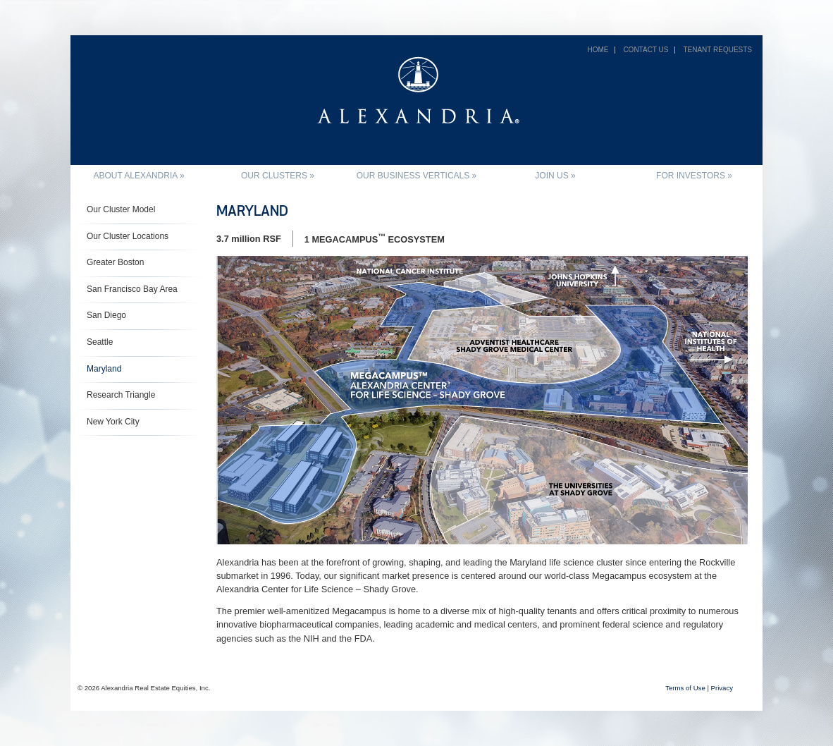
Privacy (722, 688)
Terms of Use (685, 688)
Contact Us (645, 50)
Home (597, 50)
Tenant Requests (717, 50)
